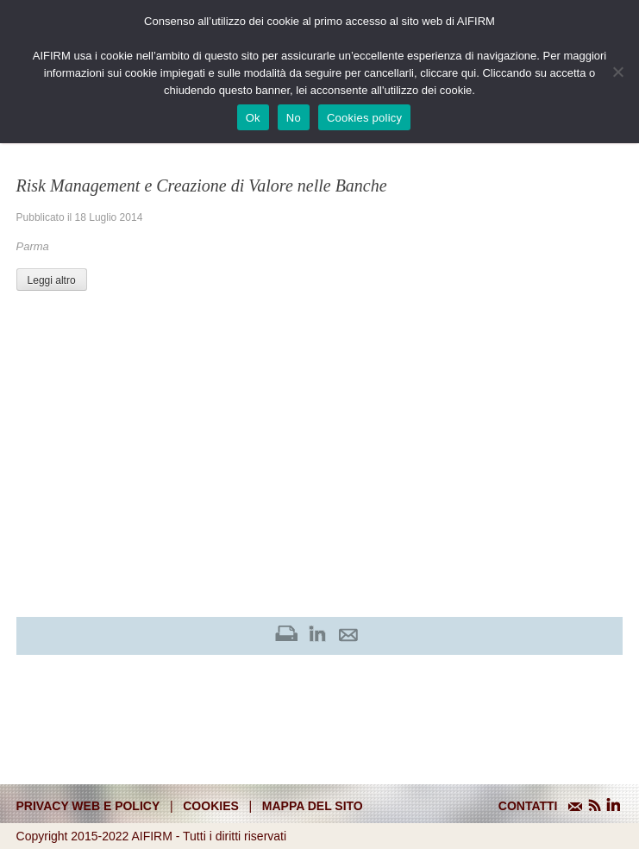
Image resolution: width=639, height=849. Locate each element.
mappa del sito (312, 806)
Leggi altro (52, 280)
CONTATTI (528, 806)
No (293, 117)
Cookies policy (364, 117)
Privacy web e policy (88, 806)
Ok (253, 117)
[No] (617, 71)
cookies (211, 806)
